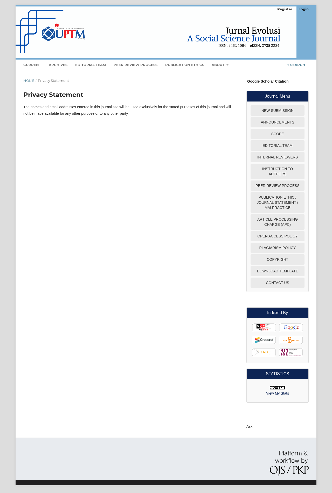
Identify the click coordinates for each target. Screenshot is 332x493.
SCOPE (277, 134)
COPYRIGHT (277, 259)
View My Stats (277, 393)
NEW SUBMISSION (277, 110)
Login (304, 9)
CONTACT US (277, 283)
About (218, 65)
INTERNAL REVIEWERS (277, 157)
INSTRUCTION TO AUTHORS (277, 171)
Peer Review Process (135, 65)
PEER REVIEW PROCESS (277, 186)
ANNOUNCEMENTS (277, 122)
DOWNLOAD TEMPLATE (277, 271)
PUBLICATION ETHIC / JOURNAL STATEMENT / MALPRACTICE (277, 202)
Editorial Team (90, 65)
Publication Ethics (184, 65)
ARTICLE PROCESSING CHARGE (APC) (277, 222)
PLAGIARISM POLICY (277, 248)
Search (296, 65)
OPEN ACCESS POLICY (277, 236)
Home (28, 80)
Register (284, 9)
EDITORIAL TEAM (277, 145)
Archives (58, 65)
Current (32, 65)
